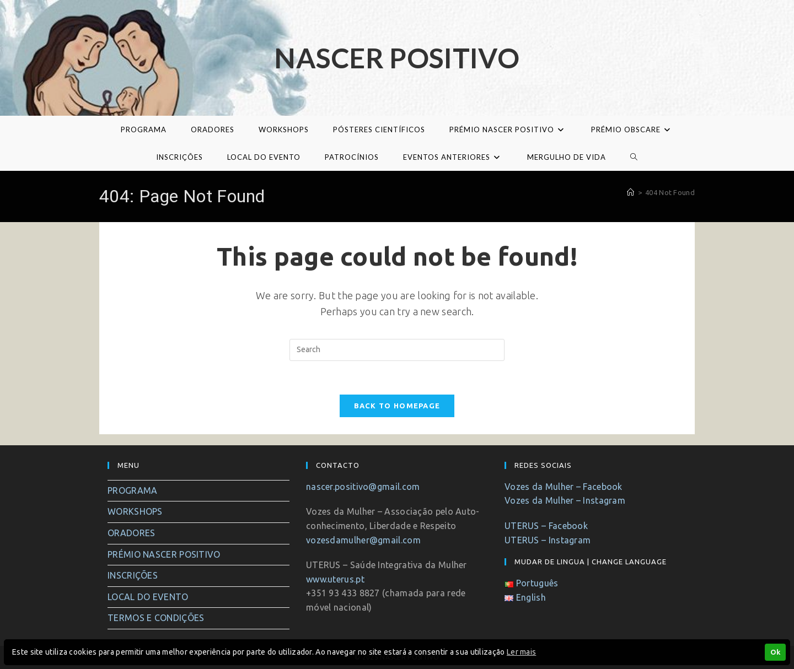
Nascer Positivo (397, 57)
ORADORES (131, 533)
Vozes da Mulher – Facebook (564, 487)
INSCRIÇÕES (133, 575)
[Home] (630, 192)
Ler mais (521, 652)
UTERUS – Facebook (546, 526)
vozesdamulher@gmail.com (363, 540)
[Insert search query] (397, 350)
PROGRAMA (132, 490)
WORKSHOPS (135, 511)
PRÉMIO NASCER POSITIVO (164, 554)
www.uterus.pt (335, 579)
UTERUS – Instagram (548, 540)
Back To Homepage (397, 405)
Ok (775, 652)
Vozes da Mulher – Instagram (565, 500)
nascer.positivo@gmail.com (363, 487)
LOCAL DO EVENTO (148, 597)
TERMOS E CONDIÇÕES (156, 618)
